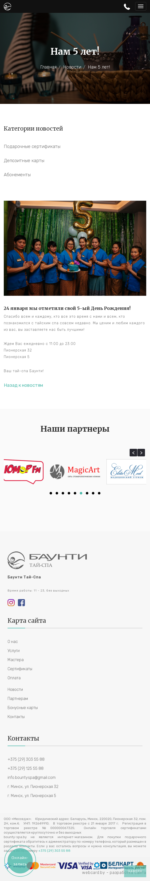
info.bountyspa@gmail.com (32, 777)
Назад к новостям (23, 385)
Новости (72, 67)
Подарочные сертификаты (32, 146)
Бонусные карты (23, 707)
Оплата (14, 678)
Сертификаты (20, 668)
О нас (13, 641)
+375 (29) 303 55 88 (26, 759)
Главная (48, 67)
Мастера (16, 659)
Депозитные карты (24, 160)
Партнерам (18, 698)
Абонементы (17, 175)
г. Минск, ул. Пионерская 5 (32, 795)
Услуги (14, 650)
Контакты (16, 716)
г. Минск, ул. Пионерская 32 (33, 786)
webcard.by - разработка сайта (114, 872)
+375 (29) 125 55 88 (26, 768)
